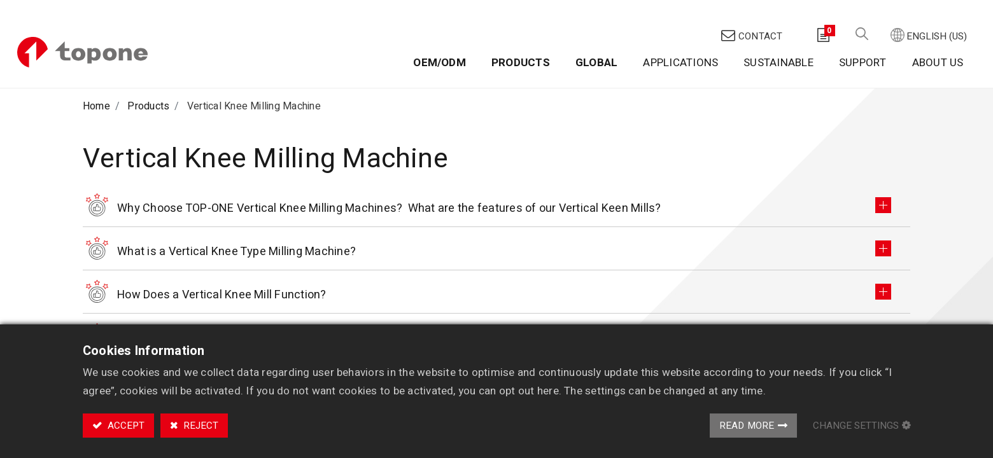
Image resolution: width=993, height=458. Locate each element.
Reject (199, 426)
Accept (124, 426)
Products (148, 78)
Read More (747, 426)
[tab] (496, 181)
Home (96, 78)
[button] (859, 13)
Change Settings (856, 426)
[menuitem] (437, 42)
